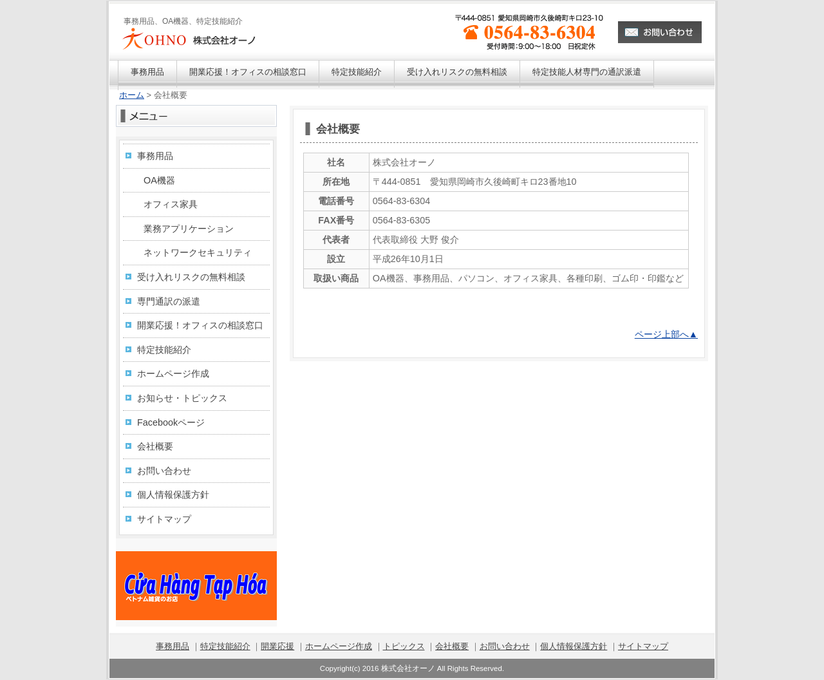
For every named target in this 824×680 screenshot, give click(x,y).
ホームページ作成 (173, 373)
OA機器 (159, 180)
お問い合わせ (164, 471)
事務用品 (147, 72)
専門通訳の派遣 (168, 301)
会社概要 (155, 446)
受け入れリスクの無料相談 (457, 72)
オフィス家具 (171, 204)
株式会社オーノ (408, 668)
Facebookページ (171, 422)
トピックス (404, 646)
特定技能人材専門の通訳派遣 (586, 72)
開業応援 (277, 646)
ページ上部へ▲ (666, 334)
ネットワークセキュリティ (198, 252)
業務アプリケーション (189, 228)
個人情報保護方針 (173, 494)
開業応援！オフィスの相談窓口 (247, 72)
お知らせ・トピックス (182, 398)
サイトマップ (164, 519)
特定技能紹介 (357, 72)
